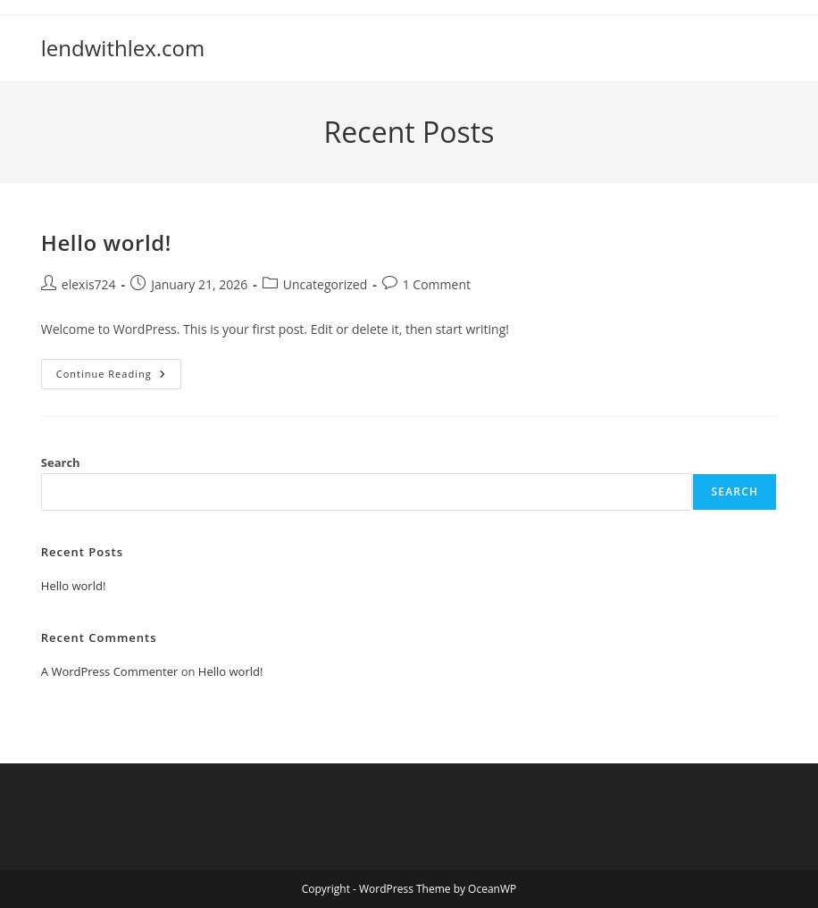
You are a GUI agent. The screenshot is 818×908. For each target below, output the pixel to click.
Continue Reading (118, 377)
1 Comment (437, 284)
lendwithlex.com (122, 47)
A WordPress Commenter (110, 671)
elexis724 (89, 284)
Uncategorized (325, 284)
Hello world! (106, 242)
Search (60, 462)
